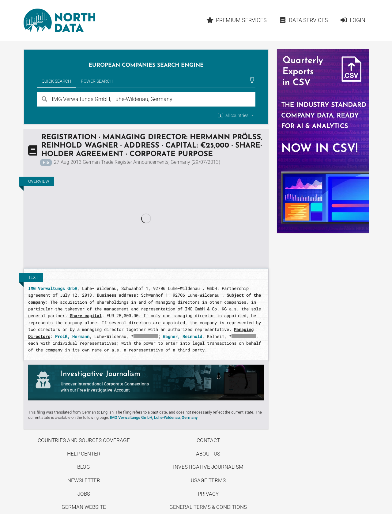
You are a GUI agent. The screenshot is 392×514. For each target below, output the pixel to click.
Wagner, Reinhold (182, 336)
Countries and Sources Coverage (84, 440)
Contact (208, 440)
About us (208, 454)
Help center (83, 454)
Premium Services (236, 20)
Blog (83, 467)
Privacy (208, 494)
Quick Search (56, 81)
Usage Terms (208, 480)
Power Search (97, 81)
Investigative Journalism (208, 467)
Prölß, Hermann (72, 336)
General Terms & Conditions (208, 507)
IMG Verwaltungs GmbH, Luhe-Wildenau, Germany (154, 417)
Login (352, 20)
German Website (84, 507)
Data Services (303, 20)
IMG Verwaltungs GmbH (52, 288)
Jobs (83, 494)
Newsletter (83, 480)
